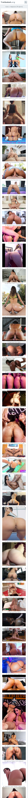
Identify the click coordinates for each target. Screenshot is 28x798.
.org (8, 2)
